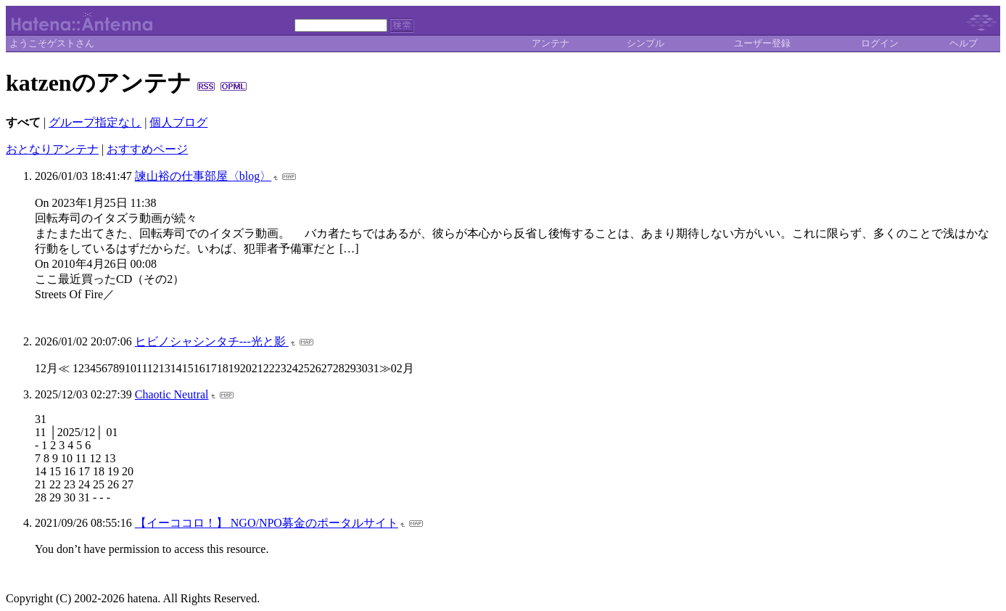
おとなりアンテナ (52, 149)
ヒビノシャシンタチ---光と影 (212, 341)
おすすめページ (147, 149)
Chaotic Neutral (172, 394)
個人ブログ (178, 122)
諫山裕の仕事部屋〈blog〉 (203, 176)
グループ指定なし (95, 122)
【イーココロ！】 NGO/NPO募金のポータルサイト (266, 523)
